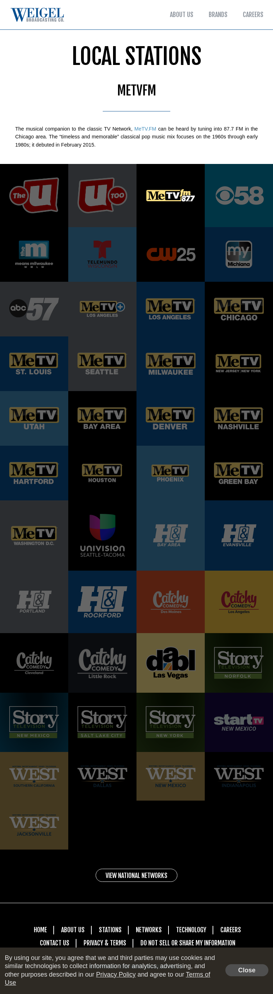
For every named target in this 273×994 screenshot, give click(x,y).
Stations (110, 930)
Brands (218, 14)
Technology (191, 930)
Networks (149, 930)
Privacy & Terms (105, 943)
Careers (253, 14)
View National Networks (136, 876)
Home (40, 930)
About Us (181, 14)
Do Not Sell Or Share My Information (187, 943)
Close (247, 970)
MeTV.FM (145, 129)
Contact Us (54, 943)
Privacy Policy (115, 974)
